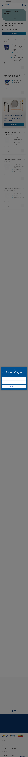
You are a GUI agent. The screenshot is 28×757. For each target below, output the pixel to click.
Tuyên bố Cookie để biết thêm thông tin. (12, 374)
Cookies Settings (14, 386)
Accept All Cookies (14, 379)
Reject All (14, 382)
